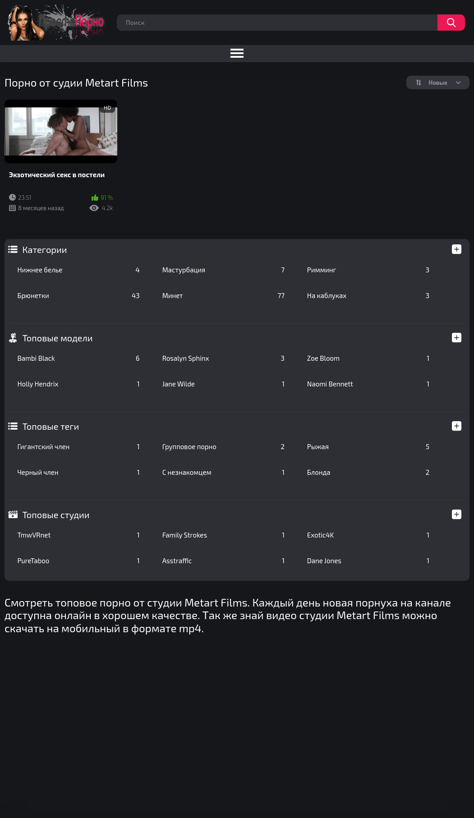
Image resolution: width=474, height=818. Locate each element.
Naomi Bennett (368, 384)
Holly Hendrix (78, 384)
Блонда (368, 472)
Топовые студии (55, 514)
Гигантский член (78, 446)
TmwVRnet (78, 535)
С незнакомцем (223, 472)
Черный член (78, 472)
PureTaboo (78, 560)
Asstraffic (223, 560)
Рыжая (368, 446)
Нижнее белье (78, 270)
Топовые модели (57, 337)
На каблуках (368, 295)
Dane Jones (368, 560)
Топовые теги (50, 426)
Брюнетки (78, 295)
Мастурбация (223, 270)
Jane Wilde (223, 384)
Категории (44, 249)
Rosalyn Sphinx (223, 358)
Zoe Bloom (368, 358)
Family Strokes (223, 535)
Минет (223, 295)
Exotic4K (368, 535)
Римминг (368, 270)
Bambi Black (78, 358)
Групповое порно (223, 446)
